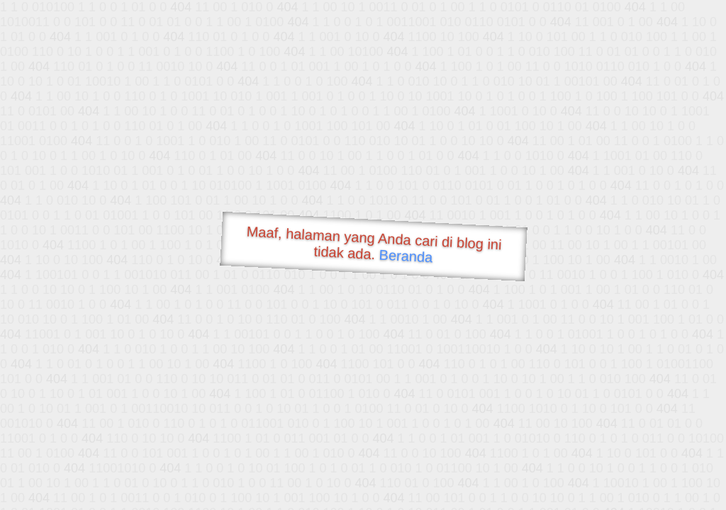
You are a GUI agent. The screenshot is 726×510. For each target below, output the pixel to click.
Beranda (406, 255)
